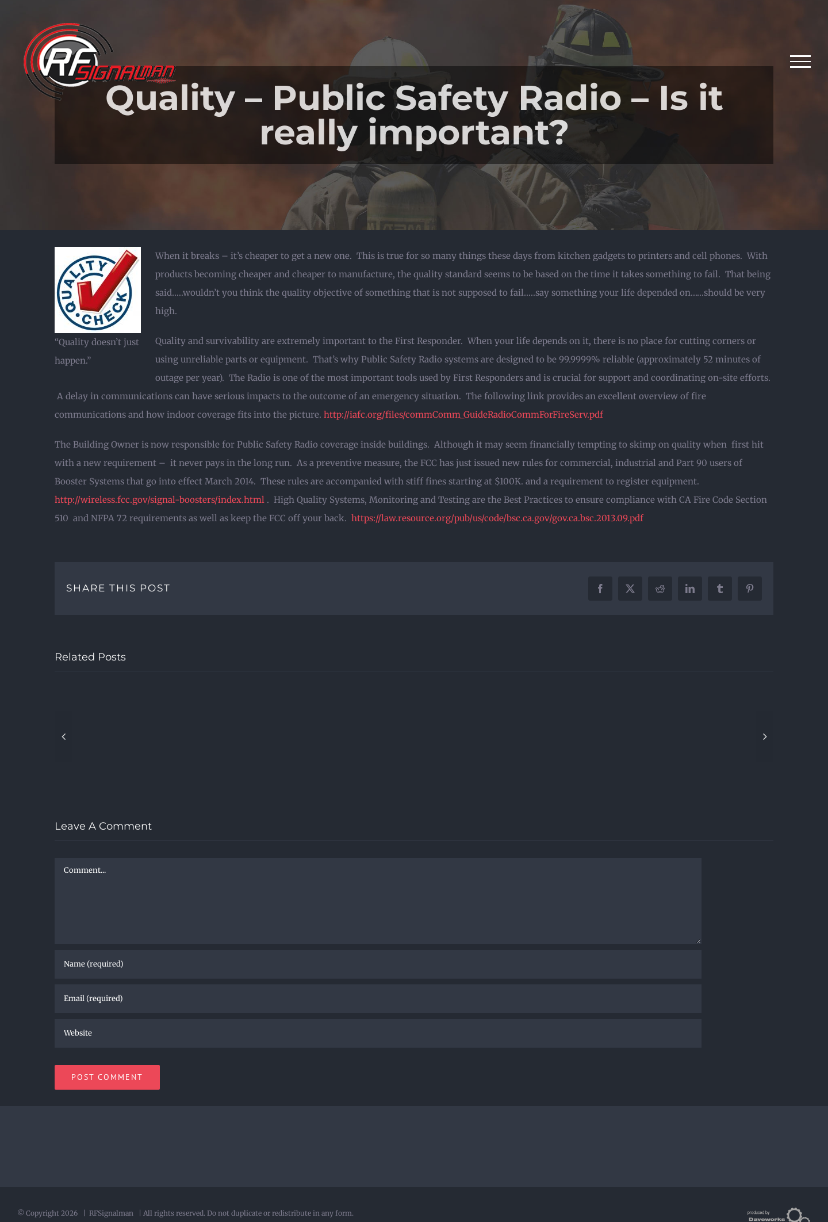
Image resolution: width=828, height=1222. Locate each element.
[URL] (378, 1033)
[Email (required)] (378, 998)
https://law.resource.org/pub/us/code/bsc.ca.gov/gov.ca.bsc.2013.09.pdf (497, 518)
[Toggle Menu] (800, 61)
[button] (63, 736)
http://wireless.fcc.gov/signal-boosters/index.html (159, 499)
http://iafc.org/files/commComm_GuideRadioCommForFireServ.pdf (463, 414)
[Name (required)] (378, 964)
